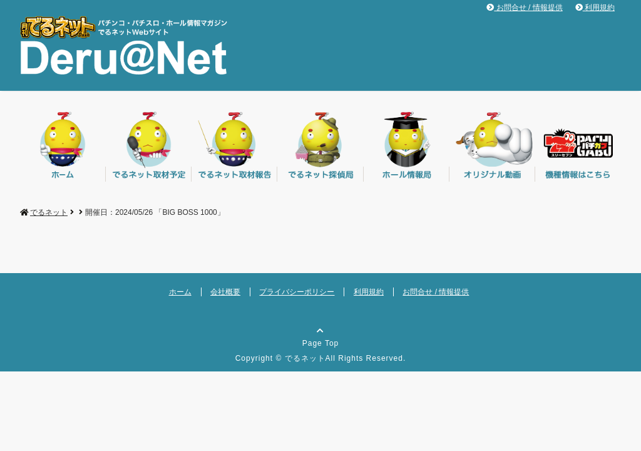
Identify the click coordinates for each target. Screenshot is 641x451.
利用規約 (595, 7)
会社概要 (225, 292)
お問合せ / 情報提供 (524, 7)
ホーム (180, 292)
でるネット (305, 358)
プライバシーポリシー (296, 292)
